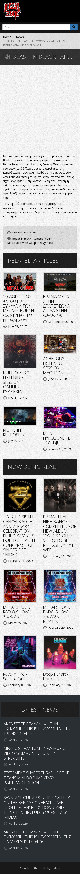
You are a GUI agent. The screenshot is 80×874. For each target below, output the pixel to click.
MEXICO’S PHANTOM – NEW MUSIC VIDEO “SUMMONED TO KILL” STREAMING (34, 753)
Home (7, 37)
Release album (42, 238)
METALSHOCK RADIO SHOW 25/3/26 (16, 611)
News (20, 37)
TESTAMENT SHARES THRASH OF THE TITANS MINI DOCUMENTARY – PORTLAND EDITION (36, 777)
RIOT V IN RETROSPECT (15, 432)
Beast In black (21, 238)
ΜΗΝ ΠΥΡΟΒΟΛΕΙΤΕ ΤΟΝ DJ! (56, 437)
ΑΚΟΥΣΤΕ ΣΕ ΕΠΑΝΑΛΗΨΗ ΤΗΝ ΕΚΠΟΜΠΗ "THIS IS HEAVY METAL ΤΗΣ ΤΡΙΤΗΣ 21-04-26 (37, 728)
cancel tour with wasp (21, 243)
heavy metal (46, 243)
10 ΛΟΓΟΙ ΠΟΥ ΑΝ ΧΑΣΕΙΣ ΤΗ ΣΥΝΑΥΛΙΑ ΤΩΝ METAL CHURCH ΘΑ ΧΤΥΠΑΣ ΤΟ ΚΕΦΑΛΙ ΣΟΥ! (18, 308)
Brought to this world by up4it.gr (40, 868)
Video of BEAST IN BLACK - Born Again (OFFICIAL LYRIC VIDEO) (40, 110)
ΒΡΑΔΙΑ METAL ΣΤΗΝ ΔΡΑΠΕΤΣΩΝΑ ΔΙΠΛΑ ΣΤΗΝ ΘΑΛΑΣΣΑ (57, 305)
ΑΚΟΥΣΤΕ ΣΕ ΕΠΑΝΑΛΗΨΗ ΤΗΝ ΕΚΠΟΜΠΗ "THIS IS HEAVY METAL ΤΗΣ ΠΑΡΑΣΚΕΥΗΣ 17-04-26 (37, 836)
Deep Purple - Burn (56, 676)
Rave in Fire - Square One (15, 676)
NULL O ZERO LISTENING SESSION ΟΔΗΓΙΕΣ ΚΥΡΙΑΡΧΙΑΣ (16, 382)
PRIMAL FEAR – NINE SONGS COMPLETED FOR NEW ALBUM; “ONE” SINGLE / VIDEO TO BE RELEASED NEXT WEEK (59, 533)
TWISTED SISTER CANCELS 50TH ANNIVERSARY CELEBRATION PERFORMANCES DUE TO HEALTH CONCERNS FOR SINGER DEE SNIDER (19, 535)
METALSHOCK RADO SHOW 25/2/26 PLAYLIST (56, 614)
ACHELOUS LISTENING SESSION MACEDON (54, 365)
